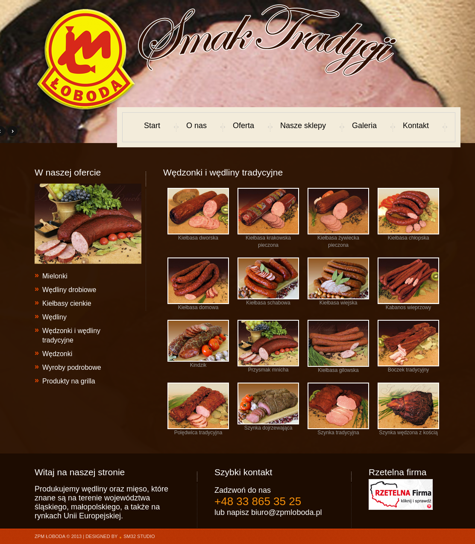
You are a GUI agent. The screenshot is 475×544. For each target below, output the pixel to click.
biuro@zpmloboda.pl (286, 512)
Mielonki (54, 276)
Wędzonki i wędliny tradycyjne (71, 335)
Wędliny (54, 317)
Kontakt (416, 125)
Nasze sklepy (303, 125)
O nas (196, 125)
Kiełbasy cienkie (66, 303)
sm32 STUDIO (139, 536)
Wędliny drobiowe (69, 289)
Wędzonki (57, 353)
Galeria (364, 125)
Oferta (243, 125)
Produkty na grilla (68, 381)
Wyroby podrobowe (71, 367)
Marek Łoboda (86, 59)
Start (152, 125)
